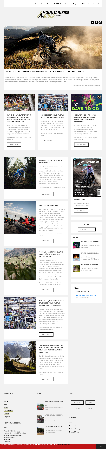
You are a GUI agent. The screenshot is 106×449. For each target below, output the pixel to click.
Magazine (76, 4)
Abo (94, 4)
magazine (77, 402)
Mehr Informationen (64, 444)
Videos (49, 4)
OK (101, 446)
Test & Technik (58, 4)
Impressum (7, 439)
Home (36, 4)
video (90, 408)
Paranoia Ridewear (75, 426)
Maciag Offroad (74, 432)
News (42, 4)
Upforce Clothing (74, 429)
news (90, 402)
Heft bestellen (86, 4)
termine (77, 408)
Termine (68, 4)
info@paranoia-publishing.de (12, 435)
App (99, 4)
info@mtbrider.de (9, 437)
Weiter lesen (14, 144)
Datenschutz (8, 441)
